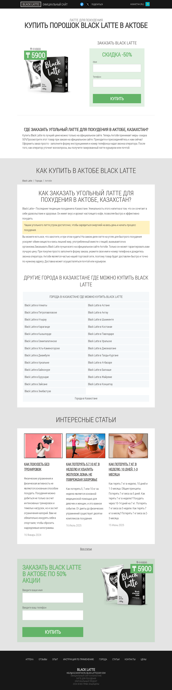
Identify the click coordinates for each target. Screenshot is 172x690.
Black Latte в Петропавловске (41, 312)
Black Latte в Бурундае (37, 377)
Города (103, 659)
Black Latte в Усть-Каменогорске (42, 348)
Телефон (97, 77)
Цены (143, 659)
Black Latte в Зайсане (36, 384)
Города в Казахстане (86, 398)
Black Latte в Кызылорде (38, 334)
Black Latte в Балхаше (99, 369)
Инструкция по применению (78, 659)
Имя (95, 62)
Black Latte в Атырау (36, 319)
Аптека (30, 659)
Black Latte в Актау (98, 312)
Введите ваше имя (32, 590)
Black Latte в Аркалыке (37, 362)
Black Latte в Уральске (100, 341)
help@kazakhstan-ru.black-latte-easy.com (86, 672)
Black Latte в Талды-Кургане (103, 355)
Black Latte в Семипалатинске (41, 341)
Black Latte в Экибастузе (38, 391)
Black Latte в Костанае (100, 326)
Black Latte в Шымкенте (101, 319)
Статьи (116, 659)
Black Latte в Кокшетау (100, 384)
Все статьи (86, 549)
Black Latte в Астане (99, 305)
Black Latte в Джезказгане (102, 348)
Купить (117, 98)
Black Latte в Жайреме (100, 377)
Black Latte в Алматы (36, 305)
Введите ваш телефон (34, 607)
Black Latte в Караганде (37, 326)
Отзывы (43, 659)
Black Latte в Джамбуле (37, 355)
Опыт (55, 659)
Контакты (130, 659)
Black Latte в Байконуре (37, 369)
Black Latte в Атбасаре (100, 362)
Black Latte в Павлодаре (101, 334)
